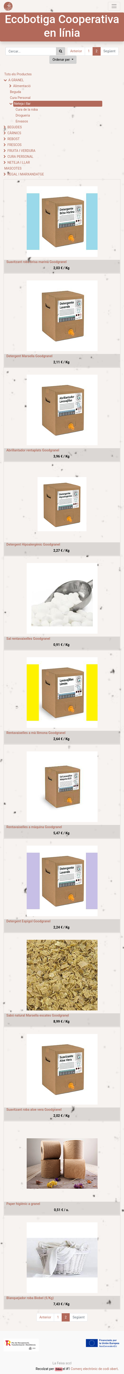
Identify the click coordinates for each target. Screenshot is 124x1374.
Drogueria (23, 115)
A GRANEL (16, 80)
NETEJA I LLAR (18, 162)
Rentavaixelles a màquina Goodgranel (34, 827)
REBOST (13, 139)
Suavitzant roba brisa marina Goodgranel (36, 262)
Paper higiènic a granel (23, 1204)
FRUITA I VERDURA (21, 151)
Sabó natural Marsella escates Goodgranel (37, 1015)
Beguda (15, 92)
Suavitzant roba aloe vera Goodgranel (34, 1109)
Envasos (22, 121)
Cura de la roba (27, 109)
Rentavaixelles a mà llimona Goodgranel (35, 733)
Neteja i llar (22, 103)
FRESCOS (14, 145)
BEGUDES (14, 127)
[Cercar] (60, 51)
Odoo (59, 1369)
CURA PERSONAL (20, 156)
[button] (62, 60)
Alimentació (21, 86)
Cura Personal (20, 98)
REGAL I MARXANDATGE (25, 174)
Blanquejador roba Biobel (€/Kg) (30, 1298)
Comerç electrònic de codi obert (94, 1369)
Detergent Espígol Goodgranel (28, 921)
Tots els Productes (18, 74)
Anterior (76, 51)
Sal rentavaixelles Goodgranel (28, 638)
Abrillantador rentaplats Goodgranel (32, 450)
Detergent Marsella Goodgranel (29, 356)
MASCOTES (12, 168)
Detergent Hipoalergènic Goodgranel (33, 544)
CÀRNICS (14, 133)
